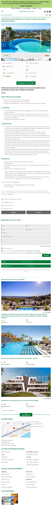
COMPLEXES (4, 469)
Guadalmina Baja (31, 494)
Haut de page (26, 422)
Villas (3, 462)
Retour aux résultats (8, 418)
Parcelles (4, 464)
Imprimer (13, 220)
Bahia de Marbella (7, 494)
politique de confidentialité (33, 258)
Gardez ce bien (7, 216)
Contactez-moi (8, 256)
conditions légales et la (21, 258)
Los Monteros (30, 492)
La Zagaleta (29, 482)
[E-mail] (26, 240)
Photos (6, 55)
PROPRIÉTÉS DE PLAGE (32, 459)
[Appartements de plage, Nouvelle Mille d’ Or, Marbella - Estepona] (26, 353)
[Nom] (13, 233)
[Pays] (13, 236)
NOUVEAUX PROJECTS (7, 467)
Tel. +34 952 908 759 (36, 431)
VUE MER (28, 464)
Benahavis (29, 479)
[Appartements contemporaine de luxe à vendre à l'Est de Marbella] (26, 395)
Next (50, 37)
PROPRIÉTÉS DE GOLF (32, 462)
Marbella (4, 479)
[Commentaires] (26, 247)
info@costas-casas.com (37, 434)
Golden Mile (5, 487)
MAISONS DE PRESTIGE (32, 472)
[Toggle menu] (46, 15)
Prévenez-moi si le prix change (11, 206)
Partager (38, 220)
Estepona (29, 487)
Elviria (3, 492)
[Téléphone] (38, 236)
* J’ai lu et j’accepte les (22, 258)
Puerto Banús (5, 482)
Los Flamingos (30, 484)
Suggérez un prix (7, 210)
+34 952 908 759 (6, 15)
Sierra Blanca (5, 489)
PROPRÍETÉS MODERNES (32, 467)
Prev (2, 37)
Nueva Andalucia (6, 484)
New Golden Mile (31, 489)
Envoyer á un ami (7, 213)
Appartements (5, 459)
